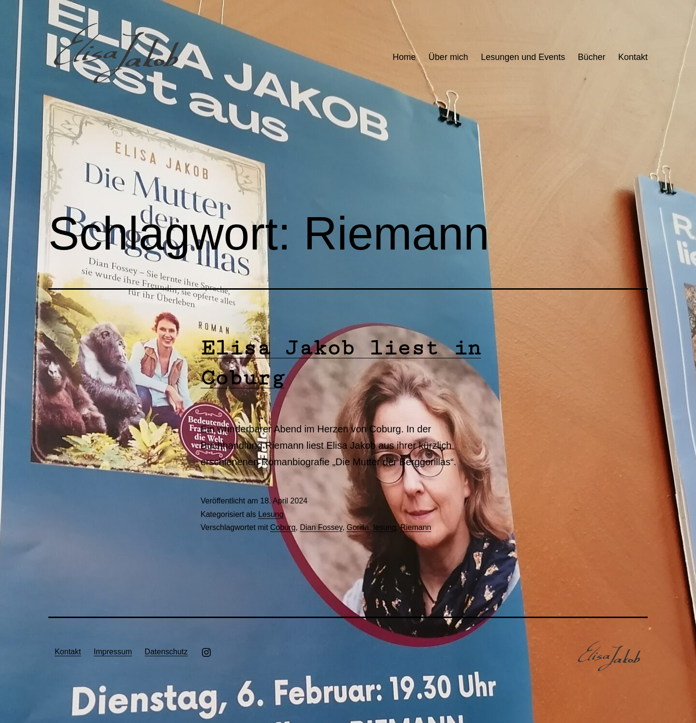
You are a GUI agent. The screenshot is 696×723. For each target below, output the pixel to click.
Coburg (282, 527)
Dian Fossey (321, 527)
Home (404, 57)
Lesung (271, 514)
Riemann (415, 527)
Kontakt (633, 57)
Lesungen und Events (523, 57)
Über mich (448, 57)
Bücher (592, 57)
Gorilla (358, 527)
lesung (384, 527)
